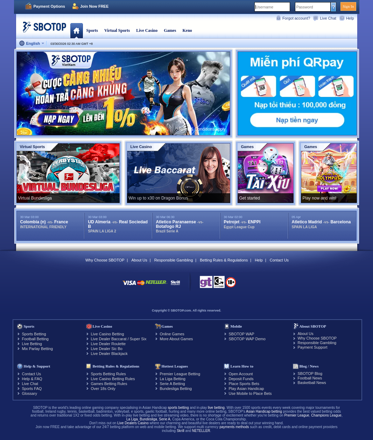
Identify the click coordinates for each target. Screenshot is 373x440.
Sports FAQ (32, 388)
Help (350, 18)
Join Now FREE (94, 6)
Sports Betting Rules (108, 374)
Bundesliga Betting (176, 388)
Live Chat (328, 18)
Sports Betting (34, 334)
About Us (139, 260)
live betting (216, 408)
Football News (310, 378)
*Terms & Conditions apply (201, 129)
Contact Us (279, 260)
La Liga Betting (172, 379)
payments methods (234, 427)
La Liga (132, 419)
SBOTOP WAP (241, 334)
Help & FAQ (32, 379)
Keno (187, 30)
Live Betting (32, 344)
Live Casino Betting (107, 334)
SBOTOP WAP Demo (247, 339)
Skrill (180, 431)
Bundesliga (148, 419)
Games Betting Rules (109, 384)
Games (170, 30)
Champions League (326, 415)
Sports (92, 30)
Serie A (164, 419)
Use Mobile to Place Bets (250, 393)
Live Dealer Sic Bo (107, 349)
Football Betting (35, 339)
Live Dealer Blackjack (109, 353)
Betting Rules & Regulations (224, 260)
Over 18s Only (103, 388)
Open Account (241, 374)
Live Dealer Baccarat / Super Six (119, 339)
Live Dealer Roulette (108, 344)
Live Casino (146, 30)
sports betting (178, 408)
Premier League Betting (180, 374)
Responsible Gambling (173, 260)
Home (76, 30)
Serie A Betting (172, 384)
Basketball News (312, 382)
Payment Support (313, 347)
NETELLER (201, 431)
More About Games (176, 339)
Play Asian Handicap (246, 388)
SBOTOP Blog (310, 373)
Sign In (348, 6)
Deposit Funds (241, 379)
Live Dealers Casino (133, 423)
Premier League (296, 415)
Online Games (172, 334)
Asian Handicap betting (264, 411)
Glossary (29, 393)
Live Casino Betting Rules (113, 379)
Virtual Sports (117, 30)
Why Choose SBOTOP (105, 260)
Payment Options (49, 6)
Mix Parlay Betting (37, 349)
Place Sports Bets (244, 384)
